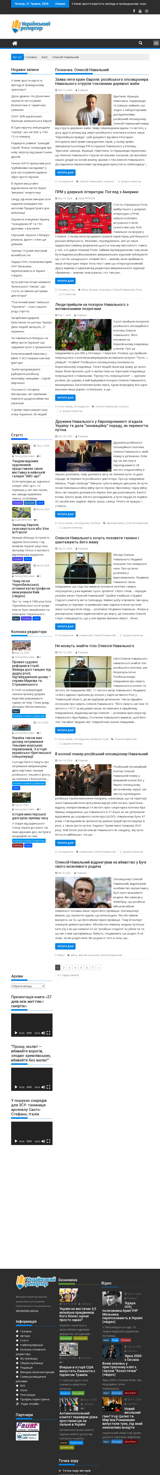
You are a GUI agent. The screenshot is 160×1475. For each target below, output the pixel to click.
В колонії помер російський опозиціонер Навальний (101, 754)
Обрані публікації (29, 1348)
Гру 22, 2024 (40, 785)
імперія (93, 289)
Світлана (85, 1280)
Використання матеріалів (35, 1357)
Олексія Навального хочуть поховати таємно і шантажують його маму (97, 540)
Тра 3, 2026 (39, 445)
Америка (65, 1360)
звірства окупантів (88, 955)
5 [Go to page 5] (81, 967)
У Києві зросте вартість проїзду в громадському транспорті (27, 84)
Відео (16, 615)
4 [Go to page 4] (75, 967)
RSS (20, 1371)
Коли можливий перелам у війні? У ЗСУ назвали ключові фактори (30, 358)
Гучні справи (65, 406)
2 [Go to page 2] (63, 967)
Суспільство (80, 1314)
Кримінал (95, 739)
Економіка (66, 1314)
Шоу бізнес (130, 1371)
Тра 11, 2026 (131, 1377)
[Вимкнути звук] (43, 1018)
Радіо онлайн (27, 1389)
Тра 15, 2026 (87, 1276)
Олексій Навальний (91, 181)
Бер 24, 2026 (40, 639)
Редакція (82, 90)
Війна (61, 955)
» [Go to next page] (98, 967)
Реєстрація (25, 1380)
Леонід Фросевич (23, 455)
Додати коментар (131, 181)
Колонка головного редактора (29, 707)
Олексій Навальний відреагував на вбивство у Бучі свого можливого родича (100, 864)
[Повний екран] (48, 1018)
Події (105, 739)
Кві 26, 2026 (39, 563)
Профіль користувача (32, 1385)
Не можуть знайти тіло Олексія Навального (94, 646)
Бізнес (64, 1410)
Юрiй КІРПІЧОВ (85, 198)
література (105, 289)
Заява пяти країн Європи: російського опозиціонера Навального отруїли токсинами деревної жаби (101, 81)
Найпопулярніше (29, 1330)
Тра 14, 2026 (131, 1328)
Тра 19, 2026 (131, 1279)
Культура (29, 501)
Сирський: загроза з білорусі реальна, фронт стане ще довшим (30, 239)
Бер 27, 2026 (87, 1321)
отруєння (108, 181)
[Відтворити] (16, 1018)
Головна (23, 1317)
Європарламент (115, 523)
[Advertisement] (39, 895)
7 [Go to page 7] (93, 967)
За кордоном (65, 181)
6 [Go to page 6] (87, 967)
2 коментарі (69, 294)
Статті (72, 289)
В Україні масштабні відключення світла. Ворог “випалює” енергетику (28, 187)
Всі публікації (27, 1344)
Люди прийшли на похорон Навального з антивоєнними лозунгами (91, 306)
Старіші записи (69, 975)
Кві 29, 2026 (39, 508)
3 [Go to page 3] (69, 967)
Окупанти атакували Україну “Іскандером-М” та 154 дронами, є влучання (30, 223)
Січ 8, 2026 (39, 714)
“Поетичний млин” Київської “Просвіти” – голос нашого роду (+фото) (30, 306)
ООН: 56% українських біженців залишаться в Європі (112, 3)
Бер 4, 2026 (87, 1367)
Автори (23, 1321)
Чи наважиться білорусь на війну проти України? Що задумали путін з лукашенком (31, 342)
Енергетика (76, 1410)
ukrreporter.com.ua (27, 1296)
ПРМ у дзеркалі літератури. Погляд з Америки (96, 192)
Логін (21, 1375)
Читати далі (65, 172)
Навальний (86, 635)
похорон (124, 406)
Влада (115, 1321)
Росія (139, 289)
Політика (95, 523)
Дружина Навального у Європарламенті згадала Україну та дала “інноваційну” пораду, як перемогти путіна (101, 425)
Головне (63, 289)
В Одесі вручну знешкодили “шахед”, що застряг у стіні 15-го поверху (30, 131)
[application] (32, 1010)
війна (85, 289)
